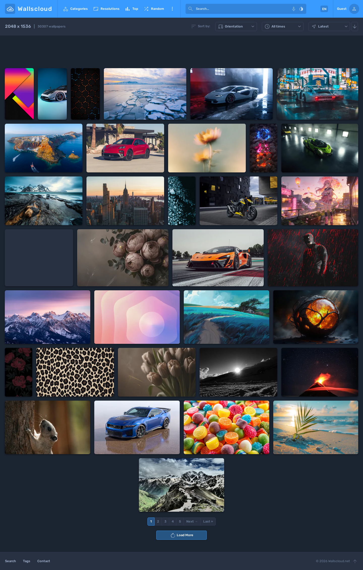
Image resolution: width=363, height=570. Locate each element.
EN (324, 9)
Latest (330, 26)
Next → (192, 521)
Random (153, 9)
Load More (181, 535)
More (172, 9)
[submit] (191, 9)
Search (10, 561)
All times (283, 26)
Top (131, 9)
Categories (75, 9)
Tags (26, 561)
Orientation (237, 26)
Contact (43, 561)
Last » (208, 521)
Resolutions (106, 9)
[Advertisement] (181, 51)
